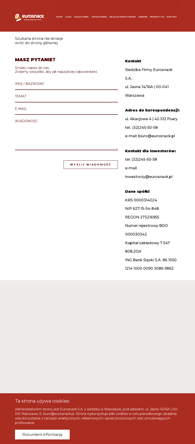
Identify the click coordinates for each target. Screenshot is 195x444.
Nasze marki (83, 15)
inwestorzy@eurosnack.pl (149, 177)
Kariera (144, 15)
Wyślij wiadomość (90, 164)
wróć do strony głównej (36, 43)
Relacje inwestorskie (124, 15)
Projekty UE (159, 15)
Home (61, 15)
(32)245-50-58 (145, 127)
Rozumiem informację (42, 434)
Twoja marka (101, 15)
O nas (70, 15)
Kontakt (173, 15)
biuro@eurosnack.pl (156, 136)
